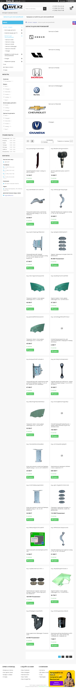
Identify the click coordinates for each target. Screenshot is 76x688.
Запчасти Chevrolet (55, 104)
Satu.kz (45, 685)
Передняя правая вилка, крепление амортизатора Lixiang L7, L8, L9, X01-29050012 (36, 213)
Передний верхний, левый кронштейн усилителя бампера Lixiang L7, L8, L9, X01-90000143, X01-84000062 (37, 383)
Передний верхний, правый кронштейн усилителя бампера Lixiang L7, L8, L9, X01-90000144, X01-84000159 (37, 256)
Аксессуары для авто (10, 30)
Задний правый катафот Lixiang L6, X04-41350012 (36, 171)
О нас (4, 64)
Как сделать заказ (8, 672)
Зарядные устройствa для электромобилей (11, 54)
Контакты (42, 670)
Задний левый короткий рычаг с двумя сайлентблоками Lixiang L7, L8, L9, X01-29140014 (62, 383)
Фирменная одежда (10, 61)
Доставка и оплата (8, 67)
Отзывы (5, 70)
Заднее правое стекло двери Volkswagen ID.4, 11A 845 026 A (59, 591)
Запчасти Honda (54, 68)
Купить (31, 181)
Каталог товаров (32, 22)
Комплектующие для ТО (11, 33)
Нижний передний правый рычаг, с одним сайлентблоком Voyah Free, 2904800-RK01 (60, 425)
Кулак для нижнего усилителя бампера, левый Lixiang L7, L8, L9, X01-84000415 (37, 467)
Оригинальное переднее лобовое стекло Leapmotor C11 (60, 467)
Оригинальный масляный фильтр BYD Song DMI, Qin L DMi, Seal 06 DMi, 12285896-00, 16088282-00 (61, 635)
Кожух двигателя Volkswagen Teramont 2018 (37, 634)
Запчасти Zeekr (54, 31)
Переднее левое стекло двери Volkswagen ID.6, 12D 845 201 (35, 424)
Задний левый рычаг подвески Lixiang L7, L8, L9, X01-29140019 (61, 212)
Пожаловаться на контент (45, 686)
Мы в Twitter (24, 677)
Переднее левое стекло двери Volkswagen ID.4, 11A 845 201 (35, 339)
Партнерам (42, 677)
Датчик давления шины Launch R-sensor (60, 171)
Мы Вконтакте (25, 674)
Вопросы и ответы (8, 670)
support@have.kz (9, 195)
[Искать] (44, 8)
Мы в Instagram (25, 672)
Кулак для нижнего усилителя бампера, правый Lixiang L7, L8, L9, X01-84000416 (37, 509)
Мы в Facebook (25, 670)
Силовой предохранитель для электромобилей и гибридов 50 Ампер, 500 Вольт (62, 340)
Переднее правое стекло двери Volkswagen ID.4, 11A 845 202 (35, 298)
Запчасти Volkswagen (55, 86)
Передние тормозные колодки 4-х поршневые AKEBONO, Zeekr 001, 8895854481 (60, 509)
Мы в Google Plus (25, 679)
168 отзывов (62, 1)
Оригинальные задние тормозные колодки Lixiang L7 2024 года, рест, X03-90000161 (36, 592)
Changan (51, 122)
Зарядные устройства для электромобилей (40, 17)
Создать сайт (18, 1)
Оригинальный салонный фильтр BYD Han (37, 550)
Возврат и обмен (7, 674)
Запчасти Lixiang (54, 49)
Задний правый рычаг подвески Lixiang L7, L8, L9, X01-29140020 (62, 550)
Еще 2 (6, 99)
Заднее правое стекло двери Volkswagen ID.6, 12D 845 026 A (59, 298)
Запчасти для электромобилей (13, 17)
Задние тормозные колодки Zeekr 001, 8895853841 (62, 255)
